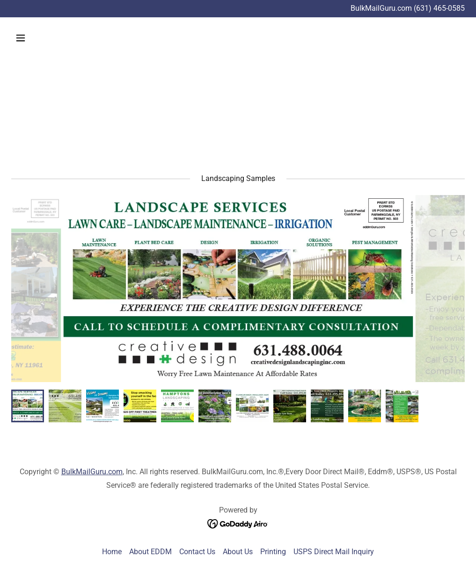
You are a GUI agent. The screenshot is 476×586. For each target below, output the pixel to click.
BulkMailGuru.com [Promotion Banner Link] (382, 8)
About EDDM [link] (150, 551)
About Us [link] (238, 551)
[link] (238, 523)
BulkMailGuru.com (92, 471)
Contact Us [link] (197, 551)
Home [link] (112, 551)
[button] (63, 38)
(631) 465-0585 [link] (439, 8)
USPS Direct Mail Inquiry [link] (333, 551)
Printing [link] (273, 551)
